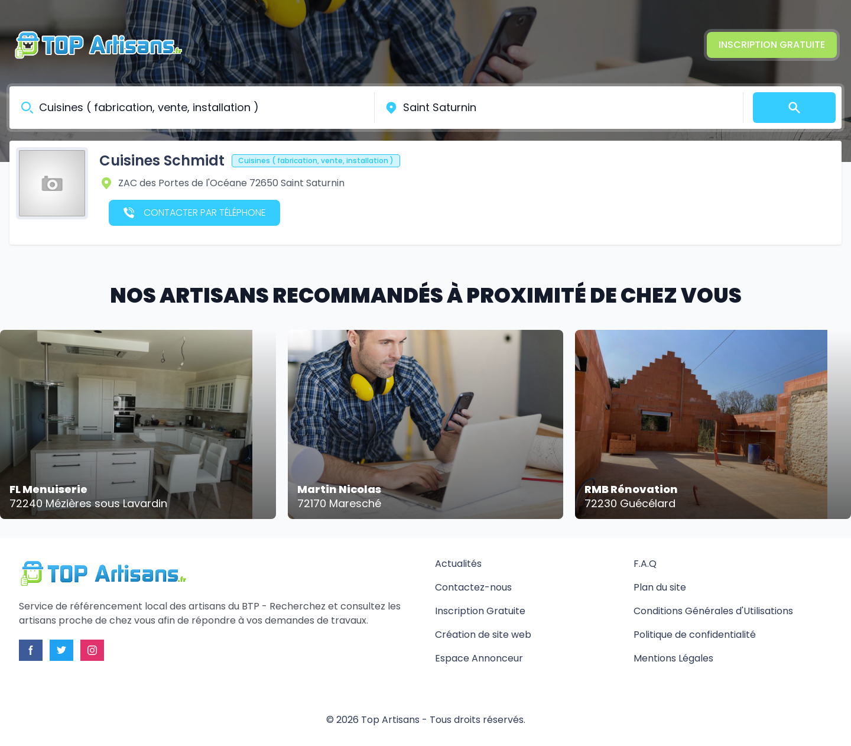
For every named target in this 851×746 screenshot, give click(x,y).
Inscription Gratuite (772, 44)
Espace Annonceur (479, 658)
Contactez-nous (473, 587)
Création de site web (483, 634)
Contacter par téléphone (195, 212)
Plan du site (660, 587)
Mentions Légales (673, 658)
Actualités (458, 563)
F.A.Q (645, 563)
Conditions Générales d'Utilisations (713, 611)
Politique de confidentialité (695, 634)
